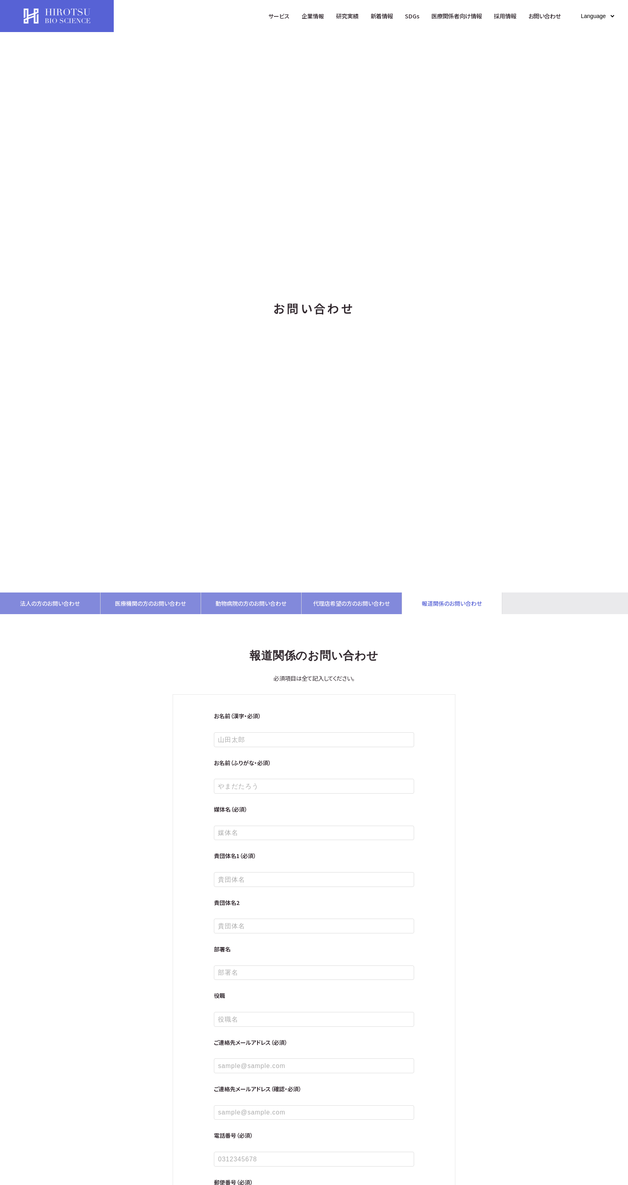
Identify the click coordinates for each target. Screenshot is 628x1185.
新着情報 (381, 16)
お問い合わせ (544, 16)
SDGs (412, 16)
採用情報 (505, 16)
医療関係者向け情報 (456, 16)
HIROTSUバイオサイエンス (57, 16)
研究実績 (347, 16)
